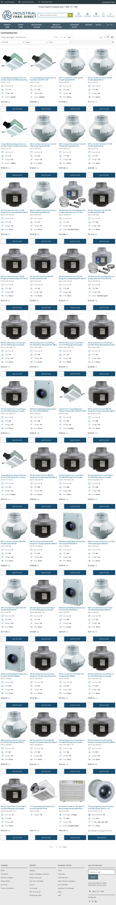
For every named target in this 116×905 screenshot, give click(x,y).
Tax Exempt (33, 888)
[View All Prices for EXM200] (9, 698)
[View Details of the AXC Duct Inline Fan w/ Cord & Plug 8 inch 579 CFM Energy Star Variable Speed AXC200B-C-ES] (43, 592)
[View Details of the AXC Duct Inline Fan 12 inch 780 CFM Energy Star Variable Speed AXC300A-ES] (43, 724)
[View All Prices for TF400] (38, 830)
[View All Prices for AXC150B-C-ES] (67, 499)
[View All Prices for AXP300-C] (9, 764)
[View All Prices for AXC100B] (96, 234)
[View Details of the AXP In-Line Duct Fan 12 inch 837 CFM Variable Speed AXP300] (72, 658)
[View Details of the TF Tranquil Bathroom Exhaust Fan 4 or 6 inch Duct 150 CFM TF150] (43, 62)
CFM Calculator (63, 878)
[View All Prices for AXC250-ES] (38, 698)
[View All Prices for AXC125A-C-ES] (67, 367)
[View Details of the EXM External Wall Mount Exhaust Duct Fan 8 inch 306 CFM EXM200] (14, 658)
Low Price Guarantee (36, 881)
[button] (70, 37)
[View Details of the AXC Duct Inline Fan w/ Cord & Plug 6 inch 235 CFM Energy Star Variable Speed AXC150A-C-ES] (14, 393)
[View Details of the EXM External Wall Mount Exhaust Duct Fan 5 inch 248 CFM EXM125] (72, 525)
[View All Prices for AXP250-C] (96, 632)
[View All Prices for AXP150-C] (38, 234)
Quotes (31, 885)
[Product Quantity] (3, 108)
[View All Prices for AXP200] (9, 565)
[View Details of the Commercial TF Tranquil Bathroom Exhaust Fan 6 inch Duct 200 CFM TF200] (72, 393)
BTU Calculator (63, 885)
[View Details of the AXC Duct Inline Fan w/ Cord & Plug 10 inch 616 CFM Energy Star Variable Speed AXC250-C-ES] (101, 658)
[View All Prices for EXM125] (67, 565)
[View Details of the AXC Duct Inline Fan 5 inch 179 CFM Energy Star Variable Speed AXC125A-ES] (14, 260)
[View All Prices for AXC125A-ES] (9, 300)
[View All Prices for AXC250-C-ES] (96, 698)
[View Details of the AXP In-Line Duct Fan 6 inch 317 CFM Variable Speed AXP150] (101, 128)
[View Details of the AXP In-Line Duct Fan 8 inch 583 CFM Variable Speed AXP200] (14, 525)
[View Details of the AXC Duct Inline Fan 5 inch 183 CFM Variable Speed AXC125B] (43, 260)
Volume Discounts (35, 878)
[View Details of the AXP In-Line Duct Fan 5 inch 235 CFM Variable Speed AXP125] (101, 62)
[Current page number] (61, 37)
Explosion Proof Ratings (66, 888)
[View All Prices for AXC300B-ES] (96, 764)
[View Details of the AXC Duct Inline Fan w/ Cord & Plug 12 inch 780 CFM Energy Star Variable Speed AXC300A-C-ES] (72, 724)
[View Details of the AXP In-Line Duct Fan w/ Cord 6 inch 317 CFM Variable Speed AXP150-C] (43, 194)
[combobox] (55, 15)
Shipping (32, 870)
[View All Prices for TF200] (67, 433)
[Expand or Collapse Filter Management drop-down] (112, 42)
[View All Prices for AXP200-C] (96, 565)
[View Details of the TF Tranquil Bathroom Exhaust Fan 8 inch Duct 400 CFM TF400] (43, 790)
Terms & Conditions (7, 888)
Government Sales (35, 895)
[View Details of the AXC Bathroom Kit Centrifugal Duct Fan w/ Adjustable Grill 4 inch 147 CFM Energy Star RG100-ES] (72, 194)
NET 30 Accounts (35, 892)
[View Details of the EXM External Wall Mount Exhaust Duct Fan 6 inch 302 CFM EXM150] (72, 592)
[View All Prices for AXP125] (96, 102)
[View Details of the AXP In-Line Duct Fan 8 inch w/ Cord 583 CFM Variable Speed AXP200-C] (101, 525)
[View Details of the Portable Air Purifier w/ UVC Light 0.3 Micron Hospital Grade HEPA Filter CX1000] (72, 790)
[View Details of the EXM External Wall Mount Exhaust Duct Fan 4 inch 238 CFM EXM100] (43, 393)
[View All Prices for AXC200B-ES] (38, 565)
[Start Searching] (70, 15)
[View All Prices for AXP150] (96, 168)
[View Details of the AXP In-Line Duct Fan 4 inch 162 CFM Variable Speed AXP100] (72, 62)
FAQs (60, 870)
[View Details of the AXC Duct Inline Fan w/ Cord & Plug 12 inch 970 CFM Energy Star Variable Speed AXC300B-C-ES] (14, 790)
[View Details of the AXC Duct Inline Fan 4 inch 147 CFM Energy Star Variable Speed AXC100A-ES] (14, 194)
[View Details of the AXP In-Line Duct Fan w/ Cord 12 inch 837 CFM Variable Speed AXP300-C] (14, 724)
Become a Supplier (7, 878)
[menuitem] (8, 25)
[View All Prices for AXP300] (67, 698)
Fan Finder (61, 874)
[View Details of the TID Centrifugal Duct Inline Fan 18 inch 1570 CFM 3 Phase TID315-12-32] (101, 790)
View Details (101, 837)
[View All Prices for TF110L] (9, 168)
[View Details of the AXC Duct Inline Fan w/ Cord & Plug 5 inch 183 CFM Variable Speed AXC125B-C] (101, 327)
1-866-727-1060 (71, 6)
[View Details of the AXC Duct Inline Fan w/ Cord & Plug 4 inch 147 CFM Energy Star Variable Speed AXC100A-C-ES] (14, 327)
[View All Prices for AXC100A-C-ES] (9, 367)
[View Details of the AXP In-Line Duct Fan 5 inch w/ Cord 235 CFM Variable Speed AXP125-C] (72, 128)
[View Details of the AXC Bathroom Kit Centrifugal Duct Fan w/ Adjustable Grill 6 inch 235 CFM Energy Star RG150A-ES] (101, 260)
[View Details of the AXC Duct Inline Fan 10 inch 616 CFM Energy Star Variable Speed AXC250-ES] (43, 658)
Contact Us (4, 874)
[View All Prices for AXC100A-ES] (9, 234)
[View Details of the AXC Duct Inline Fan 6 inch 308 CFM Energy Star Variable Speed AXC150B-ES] (101, 393)
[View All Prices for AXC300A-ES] (38, 764)
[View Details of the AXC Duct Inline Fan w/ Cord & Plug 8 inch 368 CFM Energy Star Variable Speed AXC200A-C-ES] (101, 459)
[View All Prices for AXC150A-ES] (67, 300)
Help (59, 895)
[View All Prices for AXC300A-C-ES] (67, 764)
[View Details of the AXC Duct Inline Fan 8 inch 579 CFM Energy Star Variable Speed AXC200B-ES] (43, 525)
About (3, 870)
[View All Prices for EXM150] (67, 632)
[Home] (18, 15)
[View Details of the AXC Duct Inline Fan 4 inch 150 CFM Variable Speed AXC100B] (101, 194)
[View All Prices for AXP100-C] (38, 168)
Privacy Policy (5, 881)
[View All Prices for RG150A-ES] (96, 300)
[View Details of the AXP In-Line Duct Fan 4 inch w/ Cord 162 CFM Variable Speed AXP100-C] (43, 128)
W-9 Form (4, 885)
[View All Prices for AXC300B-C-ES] (9, 830)
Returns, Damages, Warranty (39, 874)
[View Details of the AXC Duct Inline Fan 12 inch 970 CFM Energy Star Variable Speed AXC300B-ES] (101, 724)
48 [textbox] (101, 37)
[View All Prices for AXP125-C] (67, 168)
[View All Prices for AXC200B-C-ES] (38, 632)
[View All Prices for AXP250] (9, 632)
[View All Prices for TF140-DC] (9, 499)
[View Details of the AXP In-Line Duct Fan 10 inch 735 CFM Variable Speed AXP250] (14, 592)
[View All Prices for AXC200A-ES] (38, 499)
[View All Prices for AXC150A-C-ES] (9, 433)
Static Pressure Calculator (66, 881)
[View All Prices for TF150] (38, 102)
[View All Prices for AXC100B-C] (38, 367)
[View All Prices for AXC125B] (38, 300)
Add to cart (17, 109)
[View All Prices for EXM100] (38, 433)
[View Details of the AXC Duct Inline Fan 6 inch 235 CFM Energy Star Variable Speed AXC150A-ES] (72, 260)
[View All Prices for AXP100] (67, 102)
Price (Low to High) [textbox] (7, 37)
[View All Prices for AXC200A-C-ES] (96, 499)
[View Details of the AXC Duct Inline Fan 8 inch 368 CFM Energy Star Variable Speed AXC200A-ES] (43, 459)
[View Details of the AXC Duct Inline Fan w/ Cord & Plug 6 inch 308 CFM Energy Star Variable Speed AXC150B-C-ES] (72, 459)
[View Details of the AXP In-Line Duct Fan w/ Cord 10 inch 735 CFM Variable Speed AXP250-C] (101, 592)
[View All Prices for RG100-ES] (67, 234)
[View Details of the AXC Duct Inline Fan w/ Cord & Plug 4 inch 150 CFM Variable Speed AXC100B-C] (43, 327)
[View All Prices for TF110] (9, 102)
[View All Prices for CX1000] (67, 830)
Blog (59, 892)
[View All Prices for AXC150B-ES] (96, 433)
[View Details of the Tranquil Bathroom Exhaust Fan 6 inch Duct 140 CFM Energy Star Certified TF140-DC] (14, 459)
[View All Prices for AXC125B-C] (96, 367)
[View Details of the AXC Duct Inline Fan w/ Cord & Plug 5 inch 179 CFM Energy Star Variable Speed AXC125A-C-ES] (72, 327)
